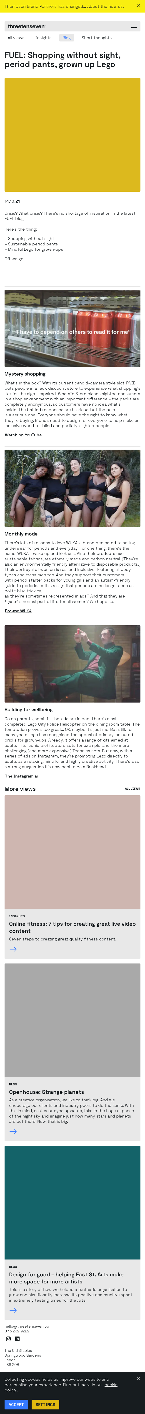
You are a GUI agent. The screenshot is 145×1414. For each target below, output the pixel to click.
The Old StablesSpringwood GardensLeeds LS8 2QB (23, 1357)
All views (132, 789)
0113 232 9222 (17, 1331)
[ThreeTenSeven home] (26, 26)
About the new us (105, 6)
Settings (45, 1404)
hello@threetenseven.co (27, 1326)
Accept (16, 1404)
